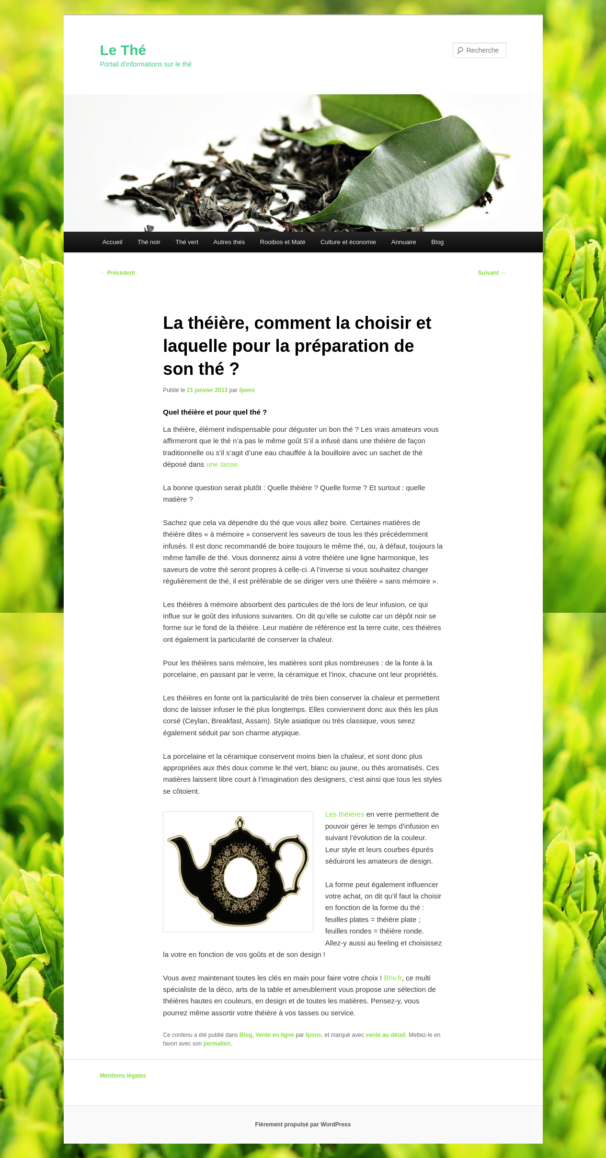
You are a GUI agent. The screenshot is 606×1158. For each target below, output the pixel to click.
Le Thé (123, 50)
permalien (216, 1043)
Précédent (117, 273)
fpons (247, 390)
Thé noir (148, 242)
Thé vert (186, 242)
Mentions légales (123, 1075)
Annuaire (403, 242)
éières (355, 814)
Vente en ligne (274, 1035)
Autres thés (229, 242)
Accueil (113, 242)
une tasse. (222, 464)
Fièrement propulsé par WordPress (303, 1124)
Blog (437, 242)
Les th (335, 814)
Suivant (492, 273)
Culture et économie (348, 242)
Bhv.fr (392, 978)
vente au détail (385, 1035)
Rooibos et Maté (283, 242)
